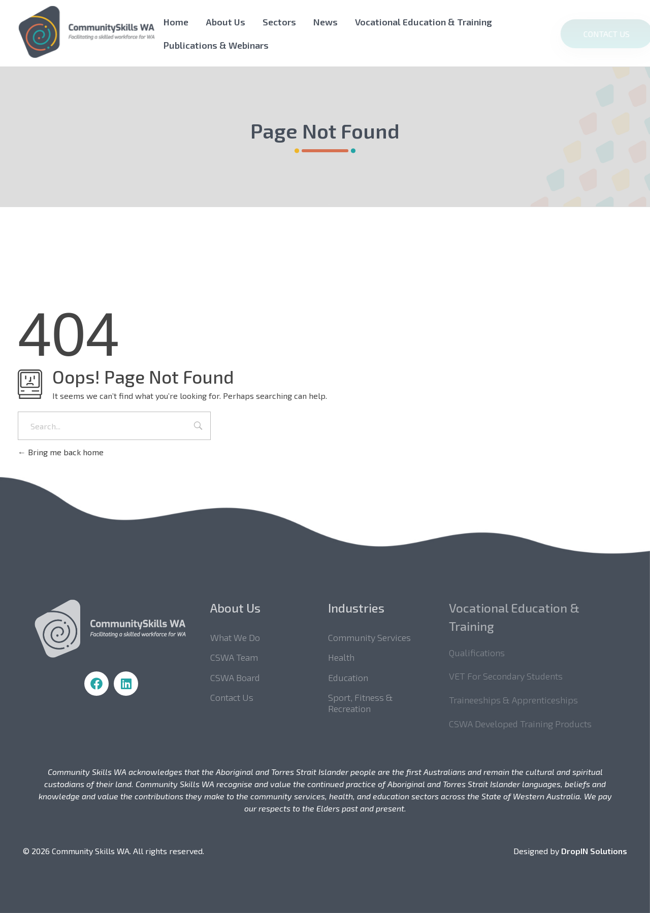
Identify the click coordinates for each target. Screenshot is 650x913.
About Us (225, 21)
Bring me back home (61, 452)
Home (176, 21)
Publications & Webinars (216, 45)
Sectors (279, 21)
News (325, 21)
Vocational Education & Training (423, 21)
